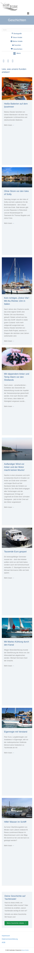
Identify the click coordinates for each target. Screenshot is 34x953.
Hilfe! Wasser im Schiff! (15, 822)
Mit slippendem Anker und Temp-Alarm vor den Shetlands (16, 377)
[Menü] (28, 13)
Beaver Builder (25, 950)
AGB (3, 942)
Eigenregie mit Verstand (15, 731)
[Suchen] (17, 29)
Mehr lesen (9, 125)
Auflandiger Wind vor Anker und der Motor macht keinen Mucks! (14, 467)
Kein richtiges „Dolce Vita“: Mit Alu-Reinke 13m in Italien (17, 301)
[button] (16, 923)
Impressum (6, 936)
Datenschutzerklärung (10, 939)
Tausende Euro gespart (15, 551)
